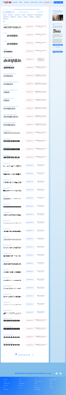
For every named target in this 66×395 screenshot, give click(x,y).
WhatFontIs (20, 373)
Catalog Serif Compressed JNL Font (9, 98)
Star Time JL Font (6, 269)
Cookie (51, 383)
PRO (10, 2)
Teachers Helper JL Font (7, 253)
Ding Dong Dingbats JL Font (7, 310)
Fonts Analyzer (15, 2)
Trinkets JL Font (5, 171)
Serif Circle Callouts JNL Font (8, 318)
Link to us (5, 381)
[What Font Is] (5, 2)
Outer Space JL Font (6, 163)
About (51, 385)
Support (46, 2)
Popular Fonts (36, 387)
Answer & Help (59, 27)
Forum (35, 379)
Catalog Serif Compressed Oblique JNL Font (10, 90)
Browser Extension (7, 383)
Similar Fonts (26, 2)
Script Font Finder (37, 389)
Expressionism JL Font (6, 220)
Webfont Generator (34, 2)
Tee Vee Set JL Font (6, 204)
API (19, 387)
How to (20, 381)
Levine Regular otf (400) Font (8, 57)
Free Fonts (20, 385)
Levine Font (5, 41)
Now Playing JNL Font (6, 155)
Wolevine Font (5, 24)
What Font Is (5, 9)
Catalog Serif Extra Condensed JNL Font (9, 122)
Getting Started (21, 383)
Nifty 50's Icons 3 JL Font (7, 294)
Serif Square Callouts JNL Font (8, 326)
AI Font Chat (6, 385)
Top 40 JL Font (5, 196)
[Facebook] (57, 373)
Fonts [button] (20, 2)
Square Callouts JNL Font (7, 147)
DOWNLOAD (30, 26)
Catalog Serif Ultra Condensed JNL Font (9, 73)
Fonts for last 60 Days (37, 381)
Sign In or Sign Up (58, 2)
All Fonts (11, 9)
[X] (60, 373)
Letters (35, 383)
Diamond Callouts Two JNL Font (8, 343)
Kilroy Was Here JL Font (7, 302)
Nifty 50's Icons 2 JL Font (7, 245)
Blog (4, 387)
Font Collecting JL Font (7, 277)
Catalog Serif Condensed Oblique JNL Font (10, 114)
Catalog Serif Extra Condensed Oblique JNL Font (11, 106)
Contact (51, 387)
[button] (51, 2)
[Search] (46, 21)
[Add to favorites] (23, 27)
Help (19, 379)
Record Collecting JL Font (7, 212)
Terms (51, 381)
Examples (41, 2)
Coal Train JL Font (6, 261)
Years (35, 385)
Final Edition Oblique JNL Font (8, 65)
